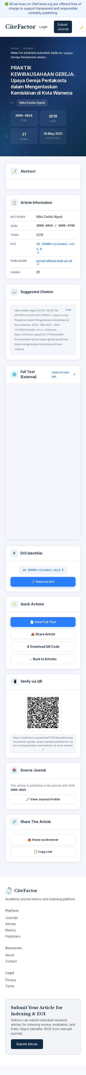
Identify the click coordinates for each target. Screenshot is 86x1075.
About (9, 954)
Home (15, 48)
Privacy (10, 979)
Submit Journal (62, 27)
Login (43, 27)
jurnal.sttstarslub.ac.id (54, 261)
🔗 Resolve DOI (43, 580)
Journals (11, 916)
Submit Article (27, 1043)
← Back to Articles (43, 658)
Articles (28, 48)
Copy (69, 308)
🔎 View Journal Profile (43, 798)
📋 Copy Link (43, 850)
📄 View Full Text (43, 621)
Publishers (12, 935)
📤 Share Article (43, 633)
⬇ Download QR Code (43, 646)
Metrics (10, 929)
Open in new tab (64, 373)
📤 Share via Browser (43, 838)
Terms (9, 985)
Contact (11, 960)
